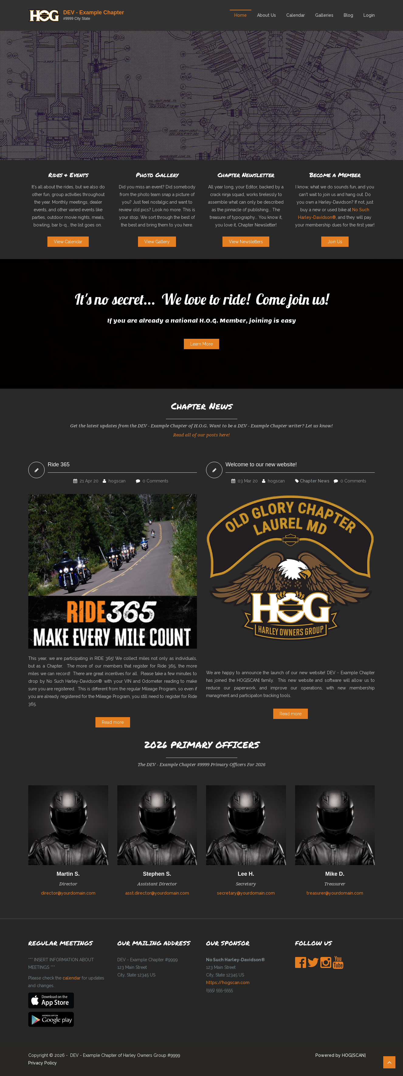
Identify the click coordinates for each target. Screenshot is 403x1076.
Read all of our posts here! (201, 435)
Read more (113, 722)
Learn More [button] (201, 344)
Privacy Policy (42, 1062)
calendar (72, 978)
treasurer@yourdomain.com (334, 893)
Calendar (295, 15)
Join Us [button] (335, 241)
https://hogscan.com (228, 982)
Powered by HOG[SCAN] (340, 1055)
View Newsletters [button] (246, 241)
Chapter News (314, 480)
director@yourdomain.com (68, 893)
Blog (348, 15)
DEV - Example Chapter (93, 12)
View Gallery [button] (157, 241)
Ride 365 (59, 465)
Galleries (324, 15)
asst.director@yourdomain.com (157, 893)
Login (369, 15)
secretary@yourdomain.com (246, 893)
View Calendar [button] (68, 241)
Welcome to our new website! (261, 465)
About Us (266, 15)
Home (240, 15)
